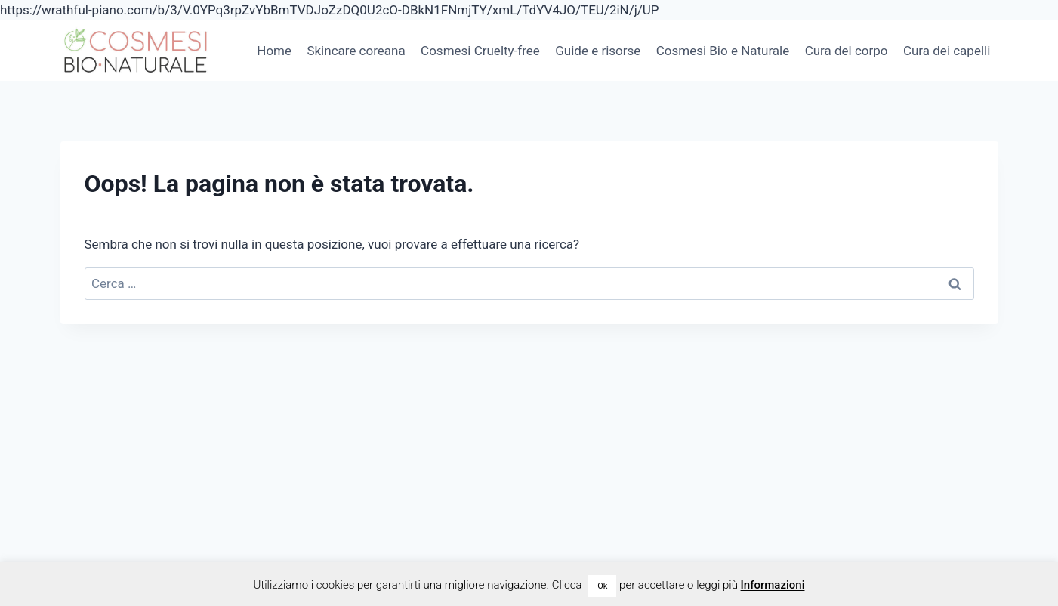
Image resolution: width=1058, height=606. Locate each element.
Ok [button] (602, 586)
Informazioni (773, 585)
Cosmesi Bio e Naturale (723, 50)
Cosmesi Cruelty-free (480, 50)
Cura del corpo (846, 50)
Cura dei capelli (946, 50)
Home (274, 50)
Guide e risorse (597, 50)
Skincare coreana (356, 50)
